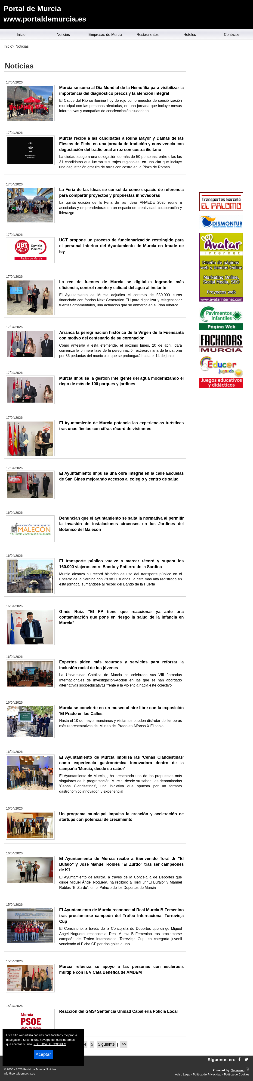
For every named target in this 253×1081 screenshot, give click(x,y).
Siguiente (106, 1044)
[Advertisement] (222, 117)
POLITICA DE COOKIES (50, 1044)
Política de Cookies (236, 1074)
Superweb (237, 1070)
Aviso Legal (182, 1074)
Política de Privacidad (207, 1074)
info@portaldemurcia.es (19, 1073)
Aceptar (43, 1054)
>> (123, 1044)
